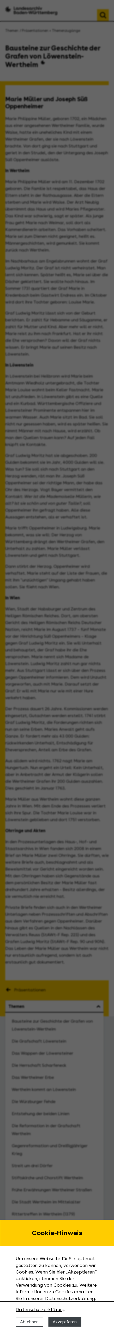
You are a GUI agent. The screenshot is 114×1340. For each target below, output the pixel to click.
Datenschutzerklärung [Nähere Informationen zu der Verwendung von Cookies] (40, 1309)
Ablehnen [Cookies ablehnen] (29, 1321)
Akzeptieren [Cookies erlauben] (65, 1321)
